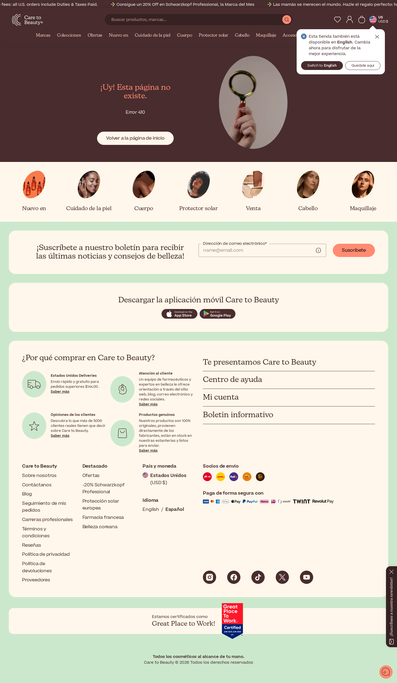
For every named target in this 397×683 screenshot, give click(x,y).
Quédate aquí (363, 65)
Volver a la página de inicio (135, 138)
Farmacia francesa (103, 517)
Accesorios (294, 35)
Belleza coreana (99, 527)
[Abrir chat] (386, 672)
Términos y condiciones (36, 533)
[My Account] (349, 19)
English (151, 509)
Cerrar (377, 37)
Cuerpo (184, 35)
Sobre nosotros (39, 475)
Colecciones (69, 35)
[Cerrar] (391, 570)
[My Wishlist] (337, 19)
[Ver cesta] (361, 19)
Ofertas (95, 35)
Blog (27, 494)
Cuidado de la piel (152, 35)
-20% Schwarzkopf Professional (103, 488)
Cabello (242, 35)
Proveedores (36, 580)
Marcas (43, 35)
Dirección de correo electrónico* (235, 244)
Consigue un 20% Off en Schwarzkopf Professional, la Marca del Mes (197, 4)
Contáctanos (37, 485)
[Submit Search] (286, 19)
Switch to (322, 65)
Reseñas (31, 545)
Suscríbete (354, 250)
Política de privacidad (46, 554)
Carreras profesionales (47, 519)
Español (174, 509)
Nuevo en (118, 35)
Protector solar (213, 35)
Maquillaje (266, 35)
